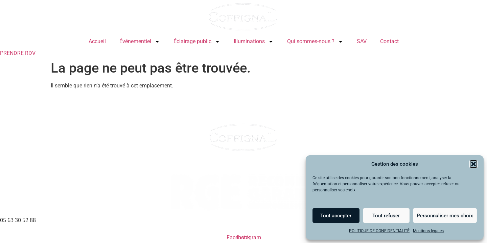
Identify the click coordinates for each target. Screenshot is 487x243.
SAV (362, 41)
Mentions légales (428, 230)
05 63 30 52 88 (18, 220)
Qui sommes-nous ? (315, 41)
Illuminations (254, 41)
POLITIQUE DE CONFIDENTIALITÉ (379, 230)
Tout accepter (335, 216)
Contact (389, 41)
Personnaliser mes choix (445, 216)
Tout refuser (386, 216)
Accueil (97, 41)
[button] (473, 164)
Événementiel (139, 41)
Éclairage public (196, 41)
